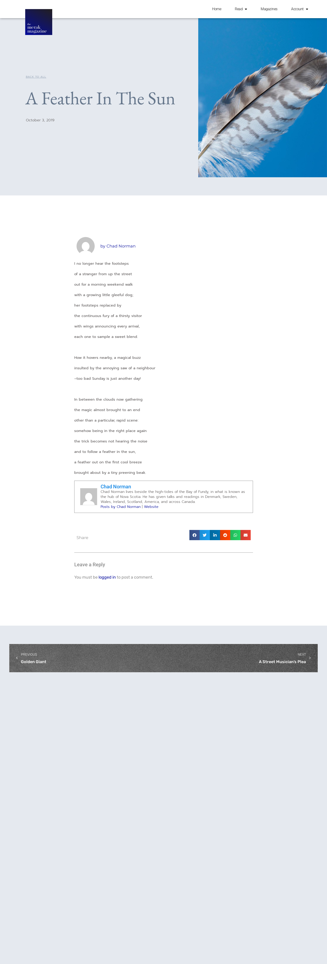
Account (299, 9)
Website (151, 506)
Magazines (269, 9)
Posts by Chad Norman (121, 506)
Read (241, 9)
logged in (107, 577)
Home (216, 9)
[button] (194, 535)
